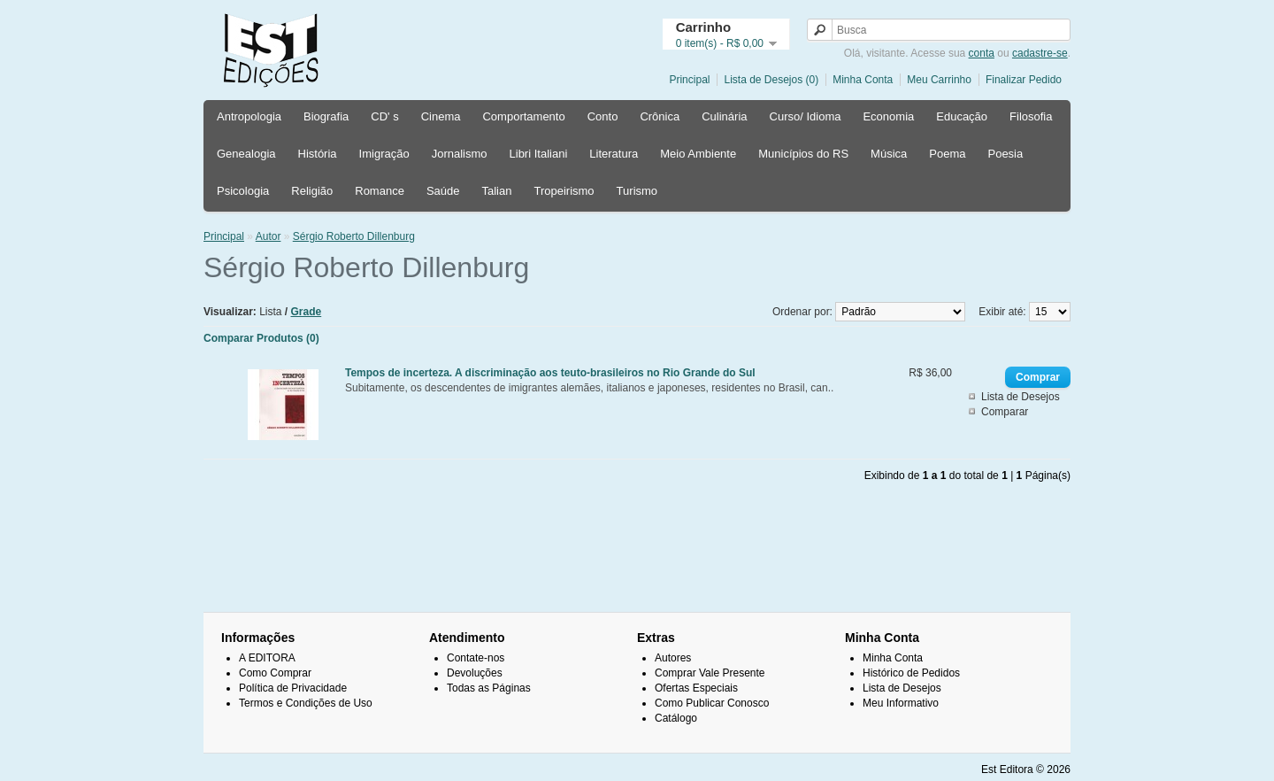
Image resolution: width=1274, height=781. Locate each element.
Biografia (326, 116)
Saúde (443, 190)
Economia (888, 116)
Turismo (637, 190)
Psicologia (243, 190)
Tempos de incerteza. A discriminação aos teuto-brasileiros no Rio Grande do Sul (550, 373)
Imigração (384, 153)
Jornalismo (459, 153)
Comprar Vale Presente (710, 673)
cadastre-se (1040, 53)
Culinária (724, 116)
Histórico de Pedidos (911, 673)
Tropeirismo (563, 190)
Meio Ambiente (698, 153)
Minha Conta (863, 79)
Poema (947, 153)
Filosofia (1030, 116)
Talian (496, 190)
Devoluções (475, 673)
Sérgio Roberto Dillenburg (354, 236)
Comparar (1004, 412)
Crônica (659, 116)
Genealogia (246, 153)
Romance (379, 190)
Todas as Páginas (489, 688)
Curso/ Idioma (805, 116)
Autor (268, 236)
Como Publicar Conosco (712, 703)
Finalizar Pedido (1024, 79)
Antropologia (249, 116)
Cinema (441, 116)
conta (981, 53)
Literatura (613, 153)
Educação (961, 116)
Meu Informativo (901, 703)
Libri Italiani (539, 153)
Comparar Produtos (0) (261, 338)
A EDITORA (267, 658)
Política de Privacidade (293, 688)
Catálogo (676, 718)
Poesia (1005, 153)
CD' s (384, 116)
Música (889, 153)
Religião (312, 190)
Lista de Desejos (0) (771, 79)
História (317, 153)
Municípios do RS (803, 153)
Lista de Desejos (1020, 396)
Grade (306, 311)
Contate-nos (475, 658)
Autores (673, 658)
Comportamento (523, 116)
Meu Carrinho (939, 79)
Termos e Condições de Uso (305, 703)
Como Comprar (275, 673)
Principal (689, 79)
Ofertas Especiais (696, 688)
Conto (602, 116)
